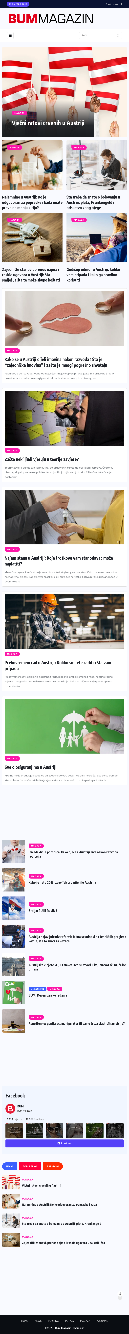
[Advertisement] (64, 808)
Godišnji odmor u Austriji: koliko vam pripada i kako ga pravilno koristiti (93, 274)
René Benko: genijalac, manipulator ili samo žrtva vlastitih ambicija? (77, 1023)
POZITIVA (53, 1321)
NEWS (38, 1321)
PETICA (69, 1321)
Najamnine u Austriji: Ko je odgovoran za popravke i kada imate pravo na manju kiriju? (32, 202)
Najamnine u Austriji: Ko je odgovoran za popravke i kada (59, 1204)
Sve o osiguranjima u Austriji (31, 767)
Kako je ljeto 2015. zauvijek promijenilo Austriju (63, 882)
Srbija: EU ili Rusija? (43, 910)
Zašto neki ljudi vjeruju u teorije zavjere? (42, 459)
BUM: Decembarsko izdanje (48, 995)
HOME (24, 1321)
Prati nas (65, 1143)
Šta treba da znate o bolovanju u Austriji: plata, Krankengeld (61, 1223)
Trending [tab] (53, 1166)
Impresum (78, 1328)
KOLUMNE (102, 1321)
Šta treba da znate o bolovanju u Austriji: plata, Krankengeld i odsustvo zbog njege (93, 202)
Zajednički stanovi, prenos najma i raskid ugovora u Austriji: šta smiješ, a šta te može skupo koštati (31, 274)
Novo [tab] (9, 1166)
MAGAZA (85, 1321)
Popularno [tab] (30, 1166)
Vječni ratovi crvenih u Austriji (49, 122)
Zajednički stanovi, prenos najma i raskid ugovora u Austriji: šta (63, 1243)
